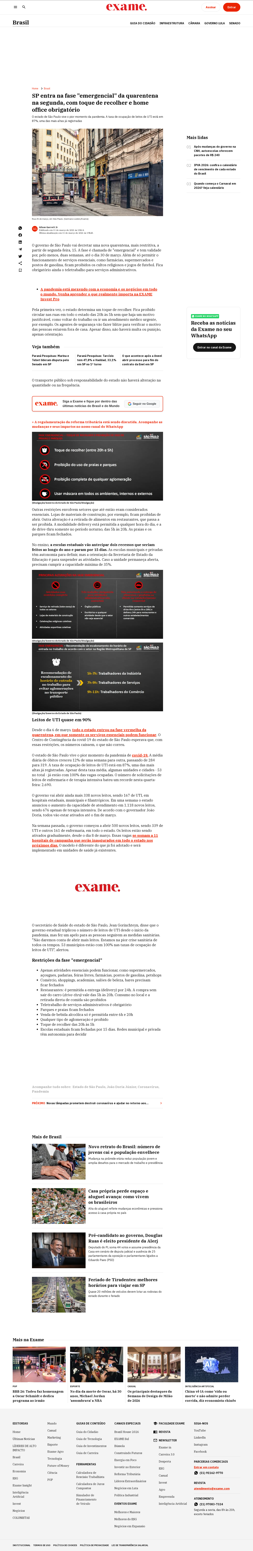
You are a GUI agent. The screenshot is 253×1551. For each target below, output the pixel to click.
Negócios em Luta (126, 1488)
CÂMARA (194, 23)
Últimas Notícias (24, 1439)
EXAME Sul (121, 1439)
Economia (19, 1471)
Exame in (165, 1447)
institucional (21, 1545)
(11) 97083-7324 (211, 1504)
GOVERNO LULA (214, 23)
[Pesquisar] (24, 7)
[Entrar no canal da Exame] (214, 347)
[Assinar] (210, 7)
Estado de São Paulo (89, 1087)
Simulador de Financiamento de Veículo (86, 1499)
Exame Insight (22, 1485)
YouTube (200, 1430)
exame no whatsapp (205, 316)
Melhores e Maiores (127, 1512)
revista (164, 1432)
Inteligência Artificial (20, 1494)
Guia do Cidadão (142, 23)
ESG (15, 1478)
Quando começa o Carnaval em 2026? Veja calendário (215, 186)
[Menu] (15, 7)
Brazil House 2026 (126, 1432)
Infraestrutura (172, 23)
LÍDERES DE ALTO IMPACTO (24, 1448)
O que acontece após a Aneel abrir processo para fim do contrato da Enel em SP (142, 360)
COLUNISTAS (21, 1518)
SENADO (234, 23)
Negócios (19, 1510)
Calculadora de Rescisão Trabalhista (90, 1475)
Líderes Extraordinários (130, 1481)
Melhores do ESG (125, 1519)
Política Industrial (126, 1495)
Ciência (52, 1472)
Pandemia (40, 1091)
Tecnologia (54, 1458)
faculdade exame (172, 1423)
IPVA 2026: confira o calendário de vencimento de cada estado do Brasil (215, 169)
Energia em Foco (125, 1460)
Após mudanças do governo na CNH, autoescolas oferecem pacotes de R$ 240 (215, 151)
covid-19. (140, 755)
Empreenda (166, 1496)
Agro (162, 1489)
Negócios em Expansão (129, 1526)
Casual (51, 1430)
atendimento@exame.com (212, 1488)
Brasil (21, 22)
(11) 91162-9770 (211, 1473)
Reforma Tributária (127, 1474)
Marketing (54, 1437)
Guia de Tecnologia (89, 1439)
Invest (17, 1503)
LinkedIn (200, 1437)
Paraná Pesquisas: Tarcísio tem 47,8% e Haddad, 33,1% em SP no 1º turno (96, 360)
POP (50, 1479)
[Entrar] (231, 7)
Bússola (119, 1446)
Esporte (52, 1444)
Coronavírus (148, 1087)
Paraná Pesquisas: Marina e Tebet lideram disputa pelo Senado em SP (50, 360)
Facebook (200, 1451)
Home (35, 88)
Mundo (52, 1423)
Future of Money (58, 1465)
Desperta (165, 1461)
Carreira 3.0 (167, 1454)
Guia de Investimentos (91, 1446)
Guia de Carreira (87, 1453)
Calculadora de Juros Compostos (90, 1486)
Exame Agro (55, 1451)
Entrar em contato (206, 1467)
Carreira (18, 1464)
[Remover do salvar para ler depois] (20, 270)
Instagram (201, 1444)
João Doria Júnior (121, 1087)
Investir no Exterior (127, 1467)
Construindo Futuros (128, 1453)
